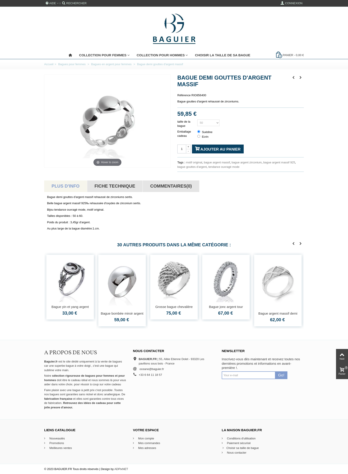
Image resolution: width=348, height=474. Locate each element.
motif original (194, 162)
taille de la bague (183, 124)
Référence (184, 95)
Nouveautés (57, 438)
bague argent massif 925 (279, 162)
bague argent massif (217, 162)
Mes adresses (146, 448)
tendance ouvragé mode (223, 166)
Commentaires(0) (171, 186)
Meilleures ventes (60, 448)
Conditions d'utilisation (241, 438)
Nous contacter (236, 452)
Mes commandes (148, 443)
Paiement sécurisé (238, 443)
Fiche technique (115, 186)
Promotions (56, 443)
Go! (281, 375)
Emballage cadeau (184, 134)
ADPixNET (121, 469)
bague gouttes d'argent (192, 166)
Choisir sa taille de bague (240, 448)
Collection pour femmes (102, 55)
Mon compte (145, 438)
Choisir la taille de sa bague (222, 55)
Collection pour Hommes (161, 55)
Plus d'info (65, 186)
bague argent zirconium (246, 162)
